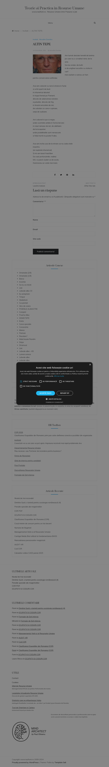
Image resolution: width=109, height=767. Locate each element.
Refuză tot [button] (64, 393)
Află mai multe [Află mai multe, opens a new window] (59, 376)
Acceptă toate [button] (45, 393)
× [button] (90, 365)
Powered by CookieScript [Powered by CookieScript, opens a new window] (54, 402)
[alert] (54, 383)
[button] (54, 399)
